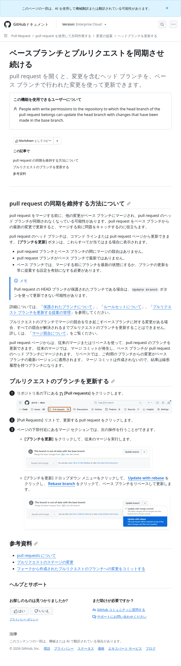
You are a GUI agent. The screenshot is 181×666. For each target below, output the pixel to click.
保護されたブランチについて (67, 306)
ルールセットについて (122, 306)
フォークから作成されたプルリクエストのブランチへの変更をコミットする (81, 568)
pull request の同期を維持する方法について (70, 203)
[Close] (167, 7)
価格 (101, 648)
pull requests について (36, 555)
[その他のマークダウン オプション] (57, 141)
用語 (47, 648)
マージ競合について (49, 333)
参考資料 (23, 543)
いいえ (41, 611)
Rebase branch (61, 483)
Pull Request (21, 36)
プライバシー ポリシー (23, 619)
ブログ (151, 648)
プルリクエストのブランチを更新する (62, 381)
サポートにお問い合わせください (119, 616)
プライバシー (64, 648)
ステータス (86, 648)
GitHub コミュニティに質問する (118, 609)
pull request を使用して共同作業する (63, 36)
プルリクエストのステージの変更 (45, 562)
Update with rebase (146, 478)
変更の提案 (104, 36)
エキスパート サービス (125, 648)
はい (19, 611)
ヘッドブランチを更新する (137, 36)
